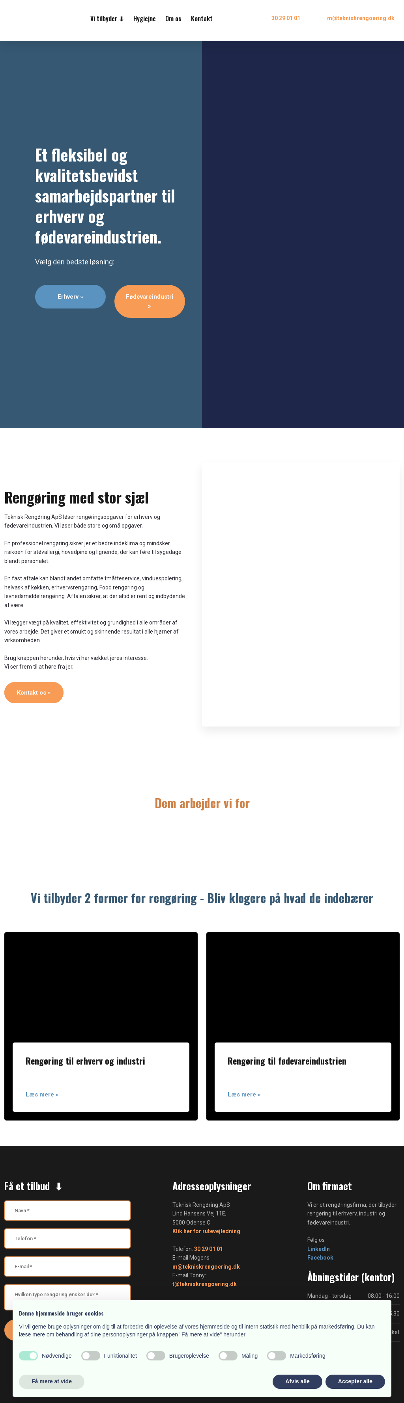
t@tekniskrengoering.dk (204, 1284)
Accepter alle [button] (355, 1381)
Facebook (320, 1257)
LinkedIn (318, 1249)
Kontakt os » (34, 692)
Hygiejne (144, 18)
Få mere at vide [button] (52, 1381)
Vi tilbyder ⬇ (107, 18)
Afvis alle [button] (297, 1381)
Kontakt (202, 18)
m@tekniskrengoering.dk (206, 1267)
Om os (173, 18)
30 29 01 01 (208, 1249)
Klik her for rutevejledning (206, 1231)
